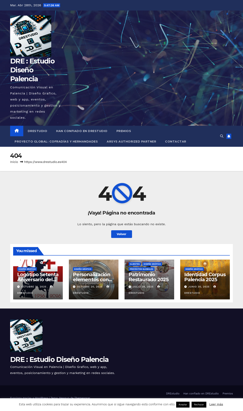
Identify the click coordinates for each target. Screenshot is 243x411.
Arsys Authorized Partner (131, 141)
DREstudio (37, 131)
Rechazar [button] (199, 404)
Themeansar (82, 397)
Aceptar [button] (183, 404)
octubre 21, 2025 (34, 286)
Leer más (216, 404)
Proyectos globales (141, 269)
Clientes (135, 264)
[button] (221, 136)
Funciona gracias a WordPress (29, 397)
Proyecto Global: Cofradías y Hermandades (56, 141)
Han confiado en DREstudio (82, 131)
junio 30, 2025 (199, 286)
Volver (121, 234)
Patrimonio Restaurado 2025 (148, 277)
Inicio (14, 162)
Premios (123, 131)
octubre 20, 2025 (90, 286)
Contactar (175, 141)
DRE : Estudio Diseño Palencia (32, 70)
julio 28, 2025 (144, 286)
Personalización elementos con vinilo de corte (91, 279)
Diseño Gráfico (27, 269)
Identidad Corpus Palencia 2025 (205, 277)
